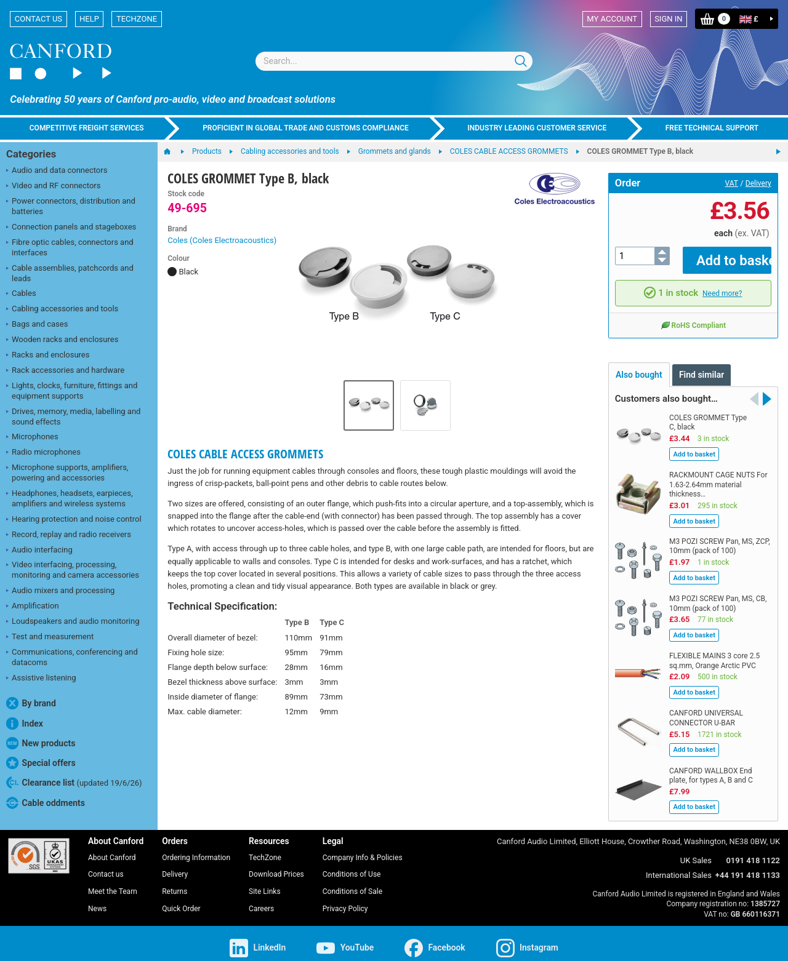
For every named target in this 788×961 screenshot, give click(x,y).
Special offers (41, 763)
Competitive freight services (87, 128)
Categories (31, 154)
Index (24, 723)
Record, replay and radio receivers (68, 535)
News (97, 900)
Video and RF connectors (53, 186)
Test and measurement (50, 637)
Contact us (38, 18)
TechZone (136, 18)
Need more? (722, 285)
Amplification (32, 606)
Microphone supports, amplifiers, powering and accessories (67, 472)
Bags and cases (37, 324)
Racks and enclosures (47, 355)
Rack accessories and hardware (65, 371)
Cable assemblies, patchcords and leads (70, 273)
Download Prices (276, 865)
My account (612, 18)
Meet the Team (112, 883)
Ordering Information (196, 848)
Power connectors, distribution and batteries (70, 206)
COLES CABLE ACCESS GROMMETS (245, 453)
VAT (731, 183)
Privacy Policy (345, 900)
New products (40, 743)
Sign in (668, 18)
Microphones (32, 437)
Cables (21, 294)
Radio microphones (43, 452)
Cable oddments (45, 803)
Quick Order (181, 900)
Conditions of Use (352, 865)
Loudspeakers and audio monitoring (73, 622)
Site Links (265, 883)
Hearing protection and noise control (74, 519)
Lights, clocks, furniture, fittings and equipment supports (71, 391)
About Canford (112, 848)
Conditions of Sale (352, 883)
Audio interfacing (39, 550)
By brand (31, 703)
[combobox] (394, 61)
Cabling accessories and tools (62, 309)
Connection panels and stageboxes (71, 227)
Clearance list (74, 782)
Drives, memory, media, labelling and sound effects (73, 416)
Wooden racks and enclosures (62, 340)
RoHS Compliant (693, 316)
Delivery (758, 183)
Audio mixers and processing (60, 591)
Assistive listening (41, 678)
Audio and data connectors (56, 171)
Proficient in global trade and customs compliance (306, 128)
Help (89, 18)
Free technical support (712, 128)
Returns (174, 883)
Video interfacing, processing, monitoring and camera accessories (72, 570)
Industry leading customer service (536, 128)
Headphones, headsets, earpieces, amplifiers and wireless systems (69, 498)
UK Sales (696, 851)
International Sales (679, 866)
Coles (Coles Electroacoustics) (221, 240)
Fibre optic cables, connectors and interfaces (70, 247)
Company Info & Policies (363, 848)
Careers (261, 900)
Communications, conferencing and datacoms (72, 657)
